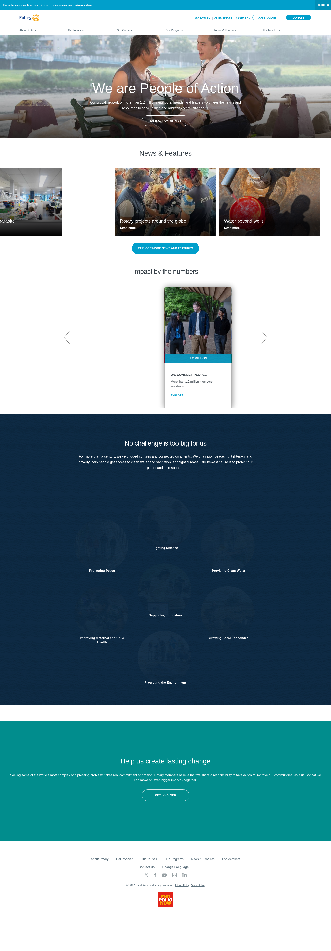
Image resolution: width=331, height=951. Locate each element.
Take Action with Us (165, 120)
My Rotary (202, 18)
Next (264, 337)
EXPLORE (144, 395)
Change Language (175, 870)
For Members (287, 28)
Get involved (82, 798)
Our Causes (137, 28)
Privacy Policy (182, 888)
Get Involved (88, 28)
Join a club (267, 17)
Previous (67, 337)
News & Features (234, 28)
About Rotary (40, 28)
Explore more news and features (165, 248)
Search (244, 18)
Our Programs (186, 28)
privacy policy (83, 5)
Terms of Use (198, 888)
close (321, 5)
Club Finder (223, 18)
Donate (298, 17)
